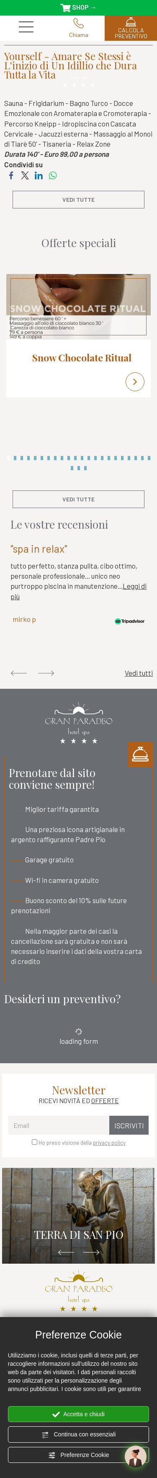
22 (149, 458)
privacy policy (109, 1142)
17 (115, 458)
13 (89, 458)
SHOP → (78, 7)
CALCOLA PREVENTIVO (131, 28)
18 (122, 458)
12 (82, 458)
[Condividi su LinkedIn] (39, 174)
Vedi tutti (139, 673)
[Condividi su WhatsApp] (52, 174)
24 (78, 468)
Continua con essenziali (78, 1434)
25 (85, 468)
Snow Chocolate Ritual (81, 357)
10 (68, 458)
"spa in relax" (38, 548)
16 (109, 458)
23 (72, 468)
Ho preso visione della (82, 1142)
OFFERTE (105, 1100)
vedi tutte (78, 199)
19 (129, 458)
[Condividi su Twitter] (25, 174)
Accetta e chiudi (78, 1414)
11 (75, 458)
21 (142, 458)
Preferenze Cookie (78, 1455)
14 (95, 458)
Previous (18, 673)
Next (46, 673)
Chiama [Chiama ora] (78, 28)
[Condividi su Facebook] (11, 174)
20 (135, 458)
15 (102, 458)
